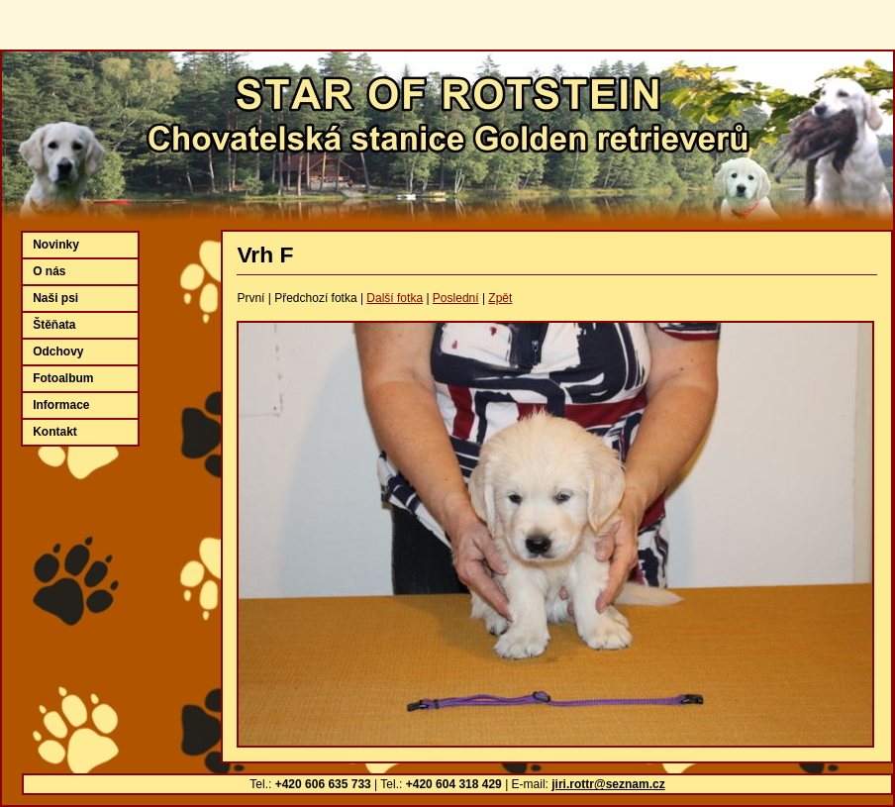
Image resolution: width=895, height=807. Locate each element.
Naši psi (55, 298)
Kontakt (55, 432)
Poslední (456, 298)
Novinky (56, 245)
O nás (49, 271)
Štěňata (54, 325)
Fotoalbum (63, 378)
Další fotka (394, 298)
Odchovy (58, 351)
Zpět (500, 298)
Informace (61, 405)
